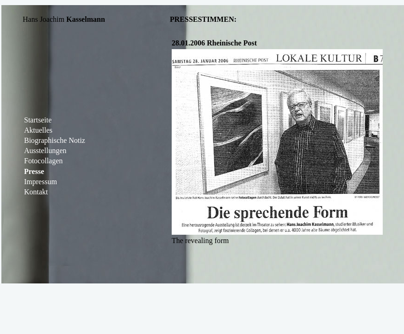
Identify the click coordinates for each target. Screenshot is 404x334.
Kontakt (36, 192)
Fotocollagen (43, 161)
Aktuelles (38, 130)
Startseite (38, 120)
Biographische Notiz (54, 140)
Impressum (40, 182)
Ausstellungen (45, 150)
